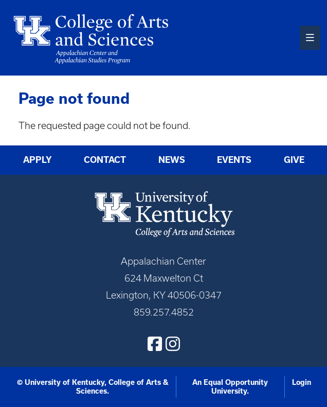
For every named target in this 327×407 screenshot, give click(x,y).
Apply (37, 159)
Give (294, 159)
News (171, 159)
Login (301, 382)
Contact (105, 159)
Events (234, 159)
